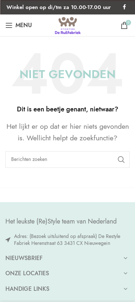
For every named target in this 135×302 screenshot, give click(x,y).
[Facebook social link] (124, 7)
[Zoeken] (67, 159)
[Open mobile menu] (19, 25)
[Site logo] (68, 24)
